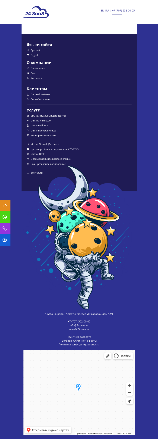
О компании (36, 68)
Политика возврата (79, 337)
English (33, 55)
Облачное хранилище (41, 130)
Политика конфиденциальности (79, 344)
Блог (31, 73)
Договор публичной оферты (79, 340)
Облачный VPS (37, 125)
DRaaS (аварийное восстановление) (49, 158)
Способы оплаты (38, 99)
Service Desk (36, 153)
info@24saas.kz (79, 325)
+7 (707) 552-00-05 (123, 10)
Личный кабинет (38, 94)
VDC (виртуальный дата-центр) (46, 115)
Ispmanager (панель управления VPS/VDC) (52, 149)
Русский (33, 50)
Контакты (34, 78)
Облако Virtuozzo (39, 120)
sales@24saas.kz (79, 329)
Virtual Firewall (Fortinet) (42, 144)
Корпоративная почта (41, 135)
